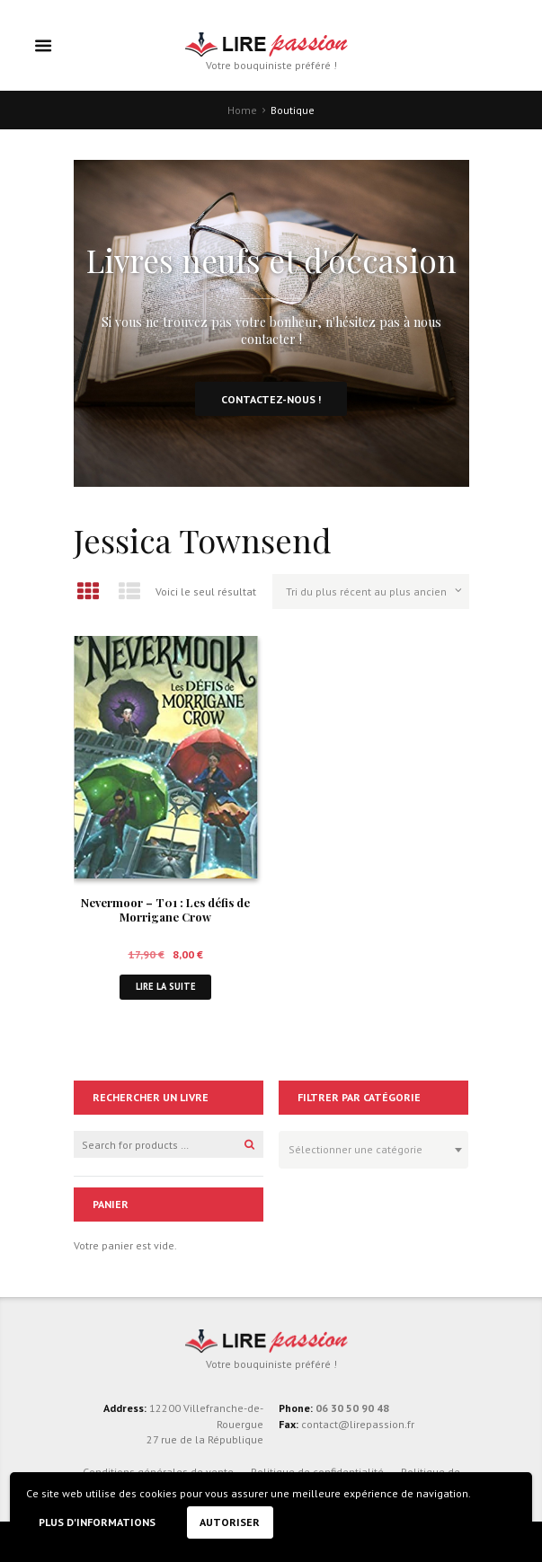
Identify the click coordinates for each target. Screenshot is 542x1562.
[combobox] (373, 1150)
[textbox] (369, 1147)
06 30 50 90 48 (352, 1408)
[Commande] (370, 591)
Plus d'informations (97, 1522)
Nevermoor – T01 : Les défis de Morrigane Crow (165, 910)
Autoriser (230, 1522)
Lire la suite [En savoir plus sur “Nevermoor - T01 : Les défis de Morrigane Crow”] (166, 986)
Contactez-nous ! (271, 399)
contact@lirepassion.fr (356, 1424)
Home (242, 110)
